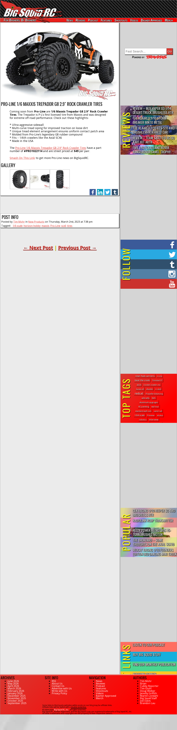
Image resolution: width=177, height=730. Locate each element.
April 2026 (13, 686)
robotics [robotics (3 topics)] (143, 419)
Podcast (93, 20)
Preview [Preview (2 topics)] (151, 415)
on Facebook (149, 244)
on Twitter (152, 254)
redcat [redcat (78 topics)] (139, 393)
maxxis (45, 225)
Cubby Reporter (149, 686)
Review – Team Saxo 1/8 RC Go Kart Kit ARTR (154, 139)
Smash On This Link (22, 158)
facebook (93, 190)
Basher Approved (151, 20)
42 (1, 716)
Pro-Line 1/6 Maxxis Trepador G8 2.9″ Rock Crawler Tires (50, 148)
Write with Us (59, 691)
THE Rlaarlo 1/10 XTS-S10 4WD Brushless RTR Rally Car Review (154, 130)
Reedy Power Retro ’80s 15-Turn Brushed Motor (152, 532)
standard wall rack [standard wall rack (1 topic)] (143, 411)
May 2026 (13, 683)
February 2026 (16, 691)
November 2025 (17, 698)
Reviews (80, 20)
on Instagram (148, 274)
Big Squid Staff (148, 698)
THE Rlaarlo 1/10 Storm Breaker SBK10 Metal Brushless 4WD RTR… (150, 120)
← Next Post (38, 247)
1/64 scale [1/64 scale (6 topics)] (140, 415)
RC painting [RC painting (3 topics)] (144, 406)
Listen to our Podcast (149, 644)
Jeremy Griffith (148, 693)
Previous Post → (77, 247)
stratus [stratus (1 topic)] (160, 415)
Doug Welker (147, 691)
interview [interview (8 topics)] (153, 419)
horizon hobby (32, 225)
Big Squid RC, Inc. (61, 709)
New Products (36, 221)
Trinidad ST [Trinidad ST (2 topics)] (157, 380)
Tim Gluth (145, 688)
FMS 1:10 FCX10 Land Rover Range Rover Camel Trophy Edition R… (152, 150)
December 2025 (17, 695)
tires (69, 225)
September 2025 (17, 703)
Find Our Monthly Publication (154, 664)
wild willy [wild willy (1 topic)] (145, 398)
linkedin (100, 190)
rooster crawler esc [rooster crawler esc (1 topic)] (152, 385)
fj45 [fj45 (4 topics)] (154, 398)
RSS (54, 681)
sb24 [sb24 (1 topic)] (139, 385)
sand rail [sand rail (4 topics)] (158, 411)
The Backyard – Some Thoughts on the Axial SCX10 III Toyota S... (153, 542)
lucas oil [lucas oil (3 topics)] (140, 389)
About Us (57, 683)
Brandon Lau (147, 703)
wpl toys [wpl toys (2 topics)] (155, 406)
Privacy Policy (59, 693)
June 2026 (13, 681)
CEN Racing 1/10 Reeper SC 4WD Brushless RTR (154, 512)
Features (106, 20)
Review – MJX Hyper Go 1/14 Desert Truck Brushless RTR (153, 110)
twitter (107, 190)
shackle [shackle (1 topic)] (149, 389)
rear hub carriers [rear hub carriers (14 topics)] (145, 375)
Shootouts (120, 20)
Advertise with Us (62, 688)
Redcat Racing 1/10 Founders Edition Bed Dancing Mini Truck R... (155, 552)
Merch (169, 20)
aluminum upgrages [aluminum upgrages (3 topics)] (148, 402)
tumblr (115, 190)
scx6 (63, 225)
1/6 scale (18, 225)
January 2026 (15, 693)
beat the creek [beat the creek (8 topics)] (142, 380)
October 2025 (15, 700)
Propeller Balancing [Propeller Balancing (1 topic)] (154, 393)
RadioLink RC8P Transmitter (153, 520)
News (69, 20)
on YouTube (151, 284)
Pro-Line (55, 225)
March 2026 (14, 688)
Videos (134, 20)
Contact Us (58, 686)
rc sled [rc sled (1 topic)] (158, 389)
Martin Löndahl (149, 695)
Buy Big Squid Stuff (147, 654)
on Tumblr (153, 264)
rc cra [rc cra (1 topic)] (159, 376)
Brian (143, 683)
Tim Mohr (19, 221)
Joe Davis (145, 700)
